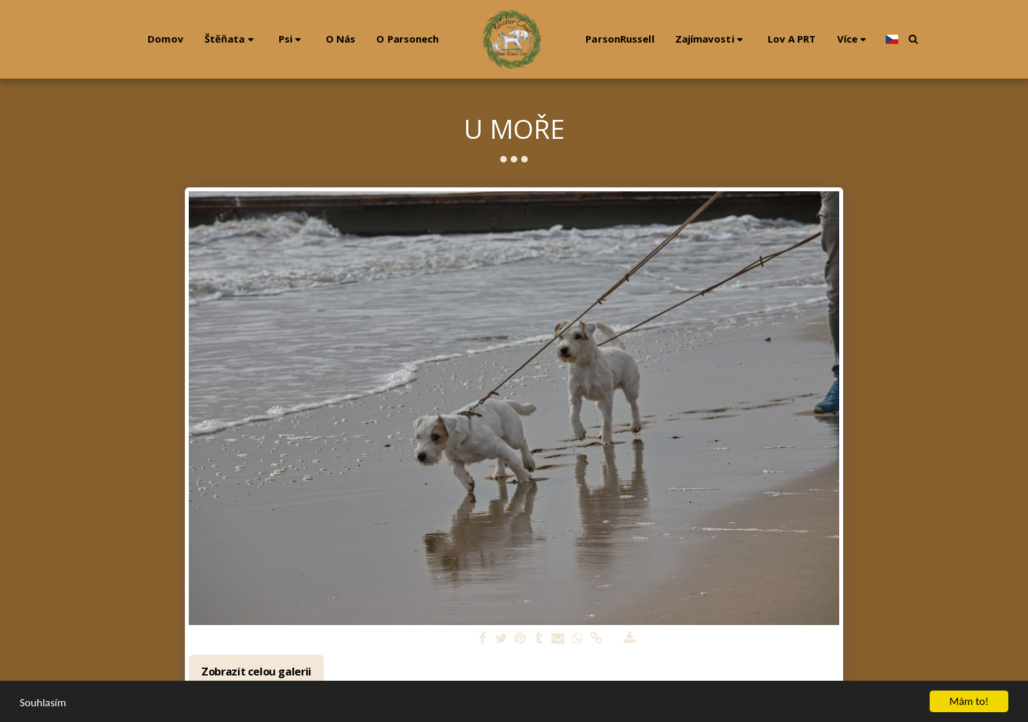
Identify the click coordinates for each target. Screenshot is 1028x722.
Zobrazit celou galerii (256, 671)
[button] (225, 39)
